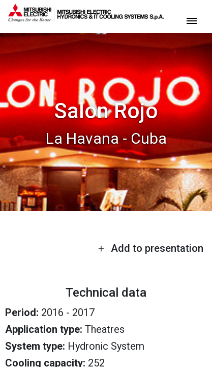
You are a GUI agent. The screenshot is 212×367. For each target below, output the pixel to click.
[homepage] (86, 18)
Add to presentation (150, 248)
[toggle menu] (191, 20)
